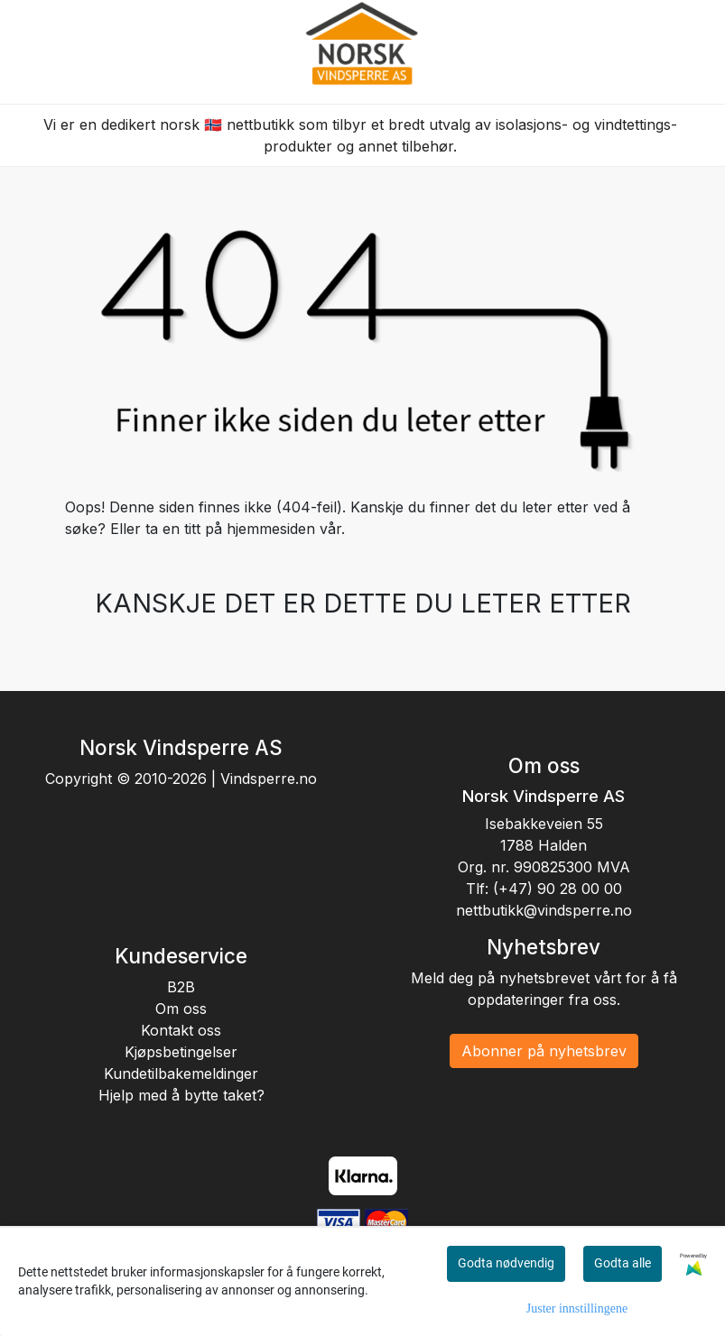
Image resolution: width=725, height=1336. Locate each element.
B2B (181, 987)
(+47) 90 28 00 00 (557, 889)
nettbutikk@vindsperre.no (544, 910)
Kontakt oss (181, 1030)
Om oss (181, 1009)
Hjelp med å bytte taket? (181, 1095)
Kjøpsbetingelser (181, 1052)
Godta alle (622, 1263)
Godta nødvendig (506, 1263)
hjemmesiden (271, 529)
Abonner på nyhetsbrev (544, 1051)
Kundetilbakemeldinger (181, 1073)
